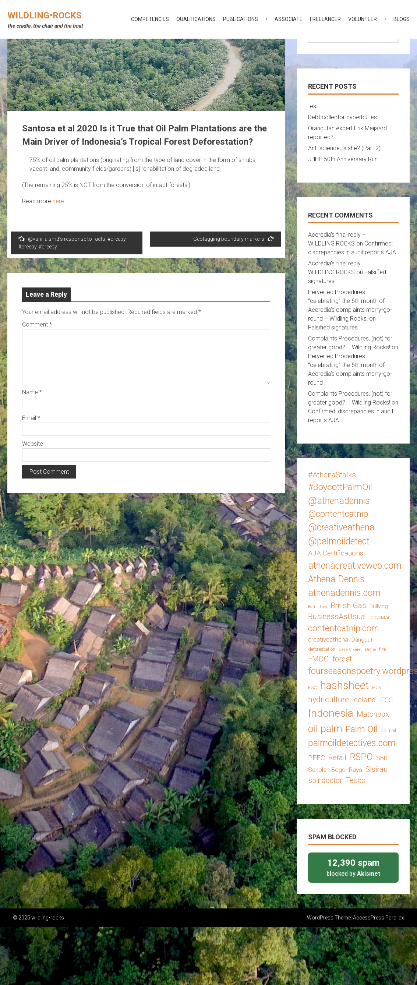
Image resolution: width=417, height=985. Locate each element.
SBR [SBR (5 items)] (382, 758)
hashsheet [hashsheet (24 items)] (344, 685)
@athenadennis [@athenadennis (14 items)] (339, 500)
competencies (150, 19)
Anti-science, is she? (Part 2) (344, 148)
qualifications (196, 19)
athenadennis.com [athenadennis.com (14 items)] (344, 592)
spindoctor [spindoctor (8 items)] (325, 780)
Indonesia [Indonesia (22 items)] (330, 713)
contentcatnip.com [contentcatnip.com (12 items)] (343, 628)
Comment (37, 324)
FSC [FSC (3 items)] (312, 687)
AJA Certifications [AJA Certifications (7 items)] (335, 553)
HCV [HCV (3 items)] (377, 687)
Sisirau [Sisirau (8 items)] (376, 769)
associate (289, 19)
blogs (401, 19)
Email (31, 417)
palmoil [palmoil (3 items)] (388, 730)
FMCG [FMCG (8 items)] (318, 658)
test (313, 106)
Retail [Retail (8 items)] (337, 757)
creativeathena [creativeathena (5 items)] (328, 639)
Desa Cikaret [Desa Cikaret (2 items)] (350, 649)
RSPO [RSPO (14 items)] (361, 757)
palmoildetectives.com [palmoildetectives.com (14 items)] (352, 743)
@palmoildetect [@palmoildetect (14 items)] (339, 541)
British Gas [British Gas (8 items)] (348, 605)
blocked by (353, 867)
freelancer (325, 19)
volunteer (362, 19)
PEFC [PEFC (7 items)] (316, 757)
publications (240, 19)
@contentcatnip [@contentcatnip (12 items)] (338, 514)
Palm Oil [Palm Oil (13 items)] (361, 729)
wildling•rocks (44, 15)
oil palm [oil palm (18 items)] (325, 729)
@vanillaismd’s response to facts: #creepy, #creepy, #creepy (72, 243)
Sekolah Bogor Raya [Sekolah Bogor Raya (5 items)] (335, 769)
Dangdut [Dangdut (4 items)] (361, 639)
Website (32, 443)
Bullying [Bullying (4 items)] (379, 606)
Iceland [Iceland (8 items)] (364, 699)
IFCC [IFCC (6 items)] (386, 700)
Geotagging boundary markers (233, 239)
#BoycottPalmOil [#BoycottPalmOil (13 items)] (340, 486)
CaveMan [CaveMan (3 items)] (380, 617)
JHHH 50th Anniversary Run (343, 159)
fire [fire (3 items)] (382, 649)
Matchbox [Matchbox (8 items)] (373, 714)
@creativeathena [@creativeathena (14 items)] (341, 527)
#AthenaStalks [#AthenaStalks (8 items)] (332, 474)
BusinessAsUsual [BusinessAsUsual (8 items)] (337, 616)
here (58, 201)
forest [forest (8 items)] (342, 658)
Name (32, 392)
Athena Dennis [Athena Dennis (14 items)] (336, 579)
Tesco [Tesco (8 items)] (355, 780)
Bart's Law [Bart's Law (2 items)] (317, 606)
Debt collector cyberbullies (342, 117)
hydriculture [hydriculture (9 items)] (328, 699)
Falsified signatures (333, 327)
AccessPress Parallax (378, 918)
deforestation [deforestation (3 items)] (321, 649)
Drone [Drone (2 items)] (370, 649)
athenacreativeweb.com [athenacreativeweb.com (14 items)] (355, 565)
